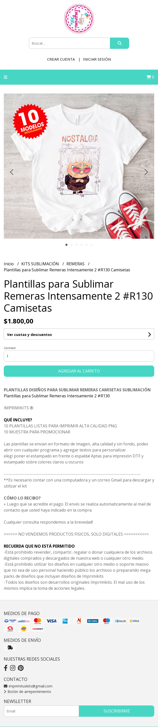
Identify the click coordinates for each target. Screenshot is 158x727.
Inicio (9, 264)
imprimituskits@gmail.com (28, 686)
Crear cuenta (61, 59)
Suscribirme (117, 711)
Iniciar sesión (97, 59)
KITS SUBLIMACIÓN (40, 264)
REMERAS (76, 264)
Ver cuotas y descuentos (29, 334)
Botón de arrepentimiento (27, 691)
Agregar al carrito (79, 371)
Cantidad (10, 348)
